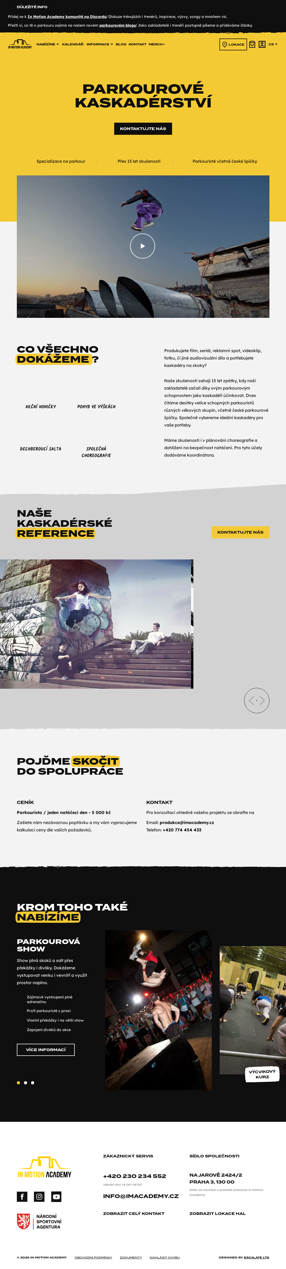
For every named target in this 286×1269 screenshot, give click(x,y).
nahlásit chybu (165, 1251)
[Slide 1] (18, 1082)
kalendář (72, 44)
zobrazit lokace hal (219, 1208)
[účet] (262, 44)
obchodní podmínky (93, 1251)
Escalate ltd (256, 1251)
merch (157, 44)
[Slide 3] (32, 1082)
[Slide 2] (25, 1082)
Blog (121, 44)
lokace (233, 44)
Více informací (46, 1050)
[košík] (252, 44)
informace (100, 44)
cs (273, 44)
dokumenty (131, 1251)
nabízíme (48, 44)
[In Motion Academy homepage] (20, 55)
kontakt (138, 44)
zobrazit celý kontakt (135, 1208)
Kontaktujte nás (143, 129)
